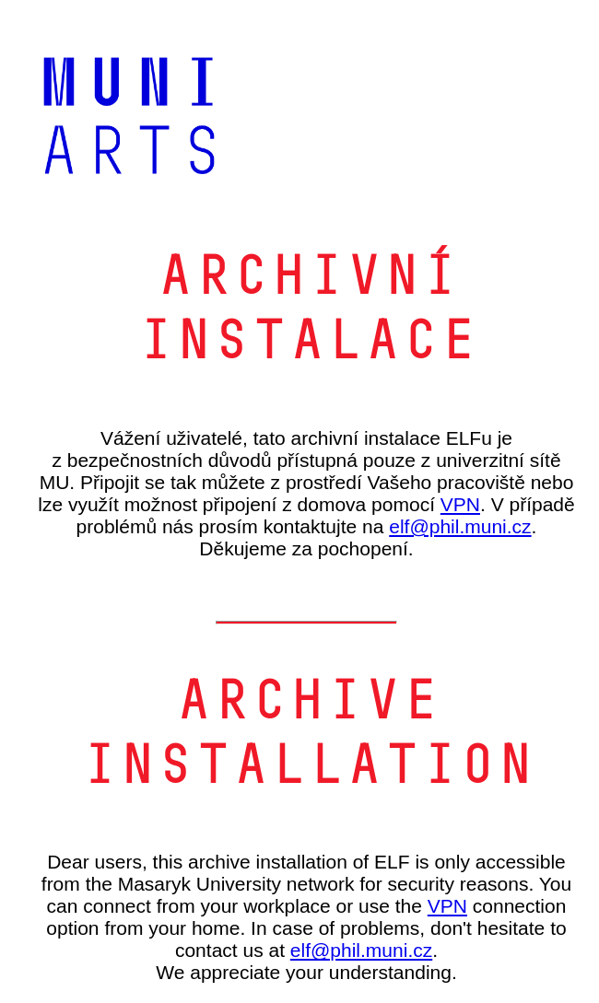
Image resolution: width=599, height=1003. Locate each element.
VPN (460, 504)
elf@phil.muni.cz (460, 526)
